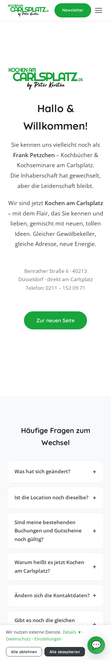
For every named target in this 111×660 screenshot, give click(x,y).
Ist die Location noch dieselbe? (52, 497)
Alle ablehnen (24, 651)
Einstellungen (48, 639)
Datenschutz (18, 639)
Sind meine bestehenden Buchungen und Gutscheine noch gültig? (48, 531)
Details (72, 632)
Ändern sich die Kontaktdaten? (52, 595)
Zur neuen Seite (55, 320)
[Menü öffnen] (98, 10)
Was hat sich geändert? (42, 471)
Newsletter (72, 10)
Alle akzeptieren (64, 651)
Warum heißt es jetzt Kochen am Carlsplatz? (49, 566)
